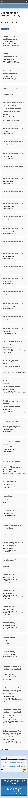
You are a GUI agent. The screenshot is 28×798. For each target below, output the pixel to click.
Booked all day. (9, 623)
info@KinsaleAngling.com (20, 766)
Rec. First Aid (8, 496)
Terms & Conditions (5, 771)
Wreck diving (8, 575)
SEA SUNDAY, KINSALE (12, 341)
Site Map (19, 771)
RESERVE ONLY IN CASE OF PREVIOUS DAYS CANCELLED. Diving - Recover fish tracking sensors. (13, 108)
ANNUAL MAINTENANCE (13, 129)
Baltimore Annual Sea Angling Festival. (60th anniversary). (12, 669)
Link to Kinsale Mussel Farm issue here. (14, 793)
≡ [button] (26, 1)
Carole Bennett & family (12, 88)
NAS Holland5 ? (9, 481)
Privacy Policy (13, 771)
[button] (7, 29)
